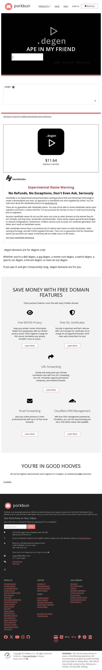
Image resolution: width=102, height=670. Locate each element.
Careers (73, 588)
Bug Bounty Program (78, 600)
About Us (73, 584)
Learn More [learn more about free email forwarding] (30, 434)
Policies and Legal (77, 593)
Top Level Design (29, 656)
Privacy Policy (75, 595)
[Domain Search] (27, 57)
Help (65, 6)
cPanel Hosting (9, 604)
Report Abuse (42, 590)
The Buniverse (42, 616)
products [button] (45, 6)
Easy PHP (7, 609)
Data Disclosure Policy (78, 597)
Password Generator (45, 602)
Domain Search (43, 598)
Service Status (42, 607)
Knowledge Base (84, 538)
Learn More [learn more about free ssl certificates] (72, 345)
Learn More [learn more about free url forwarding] (51, 390)
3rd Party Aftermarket (12, 593)
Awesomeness (75, 602)
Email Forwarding (10, 620)
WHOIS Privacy (9, 613)
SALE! (57, 6)
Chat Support (17, 561)
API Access (8, 629)
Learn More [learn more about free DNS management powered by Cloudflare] (72, 434)
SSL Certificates (9, 618)
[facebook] (6, 637)
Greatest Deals (9, 586)
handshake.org (50, 203)
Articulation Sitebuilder (12, 600)
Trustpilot (7, 482)
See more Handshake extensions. (20, 237)
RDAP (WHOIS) (42, 600)
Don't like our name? (45, 614)
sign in (75, 6)
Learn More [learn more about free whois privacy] (30, 345)
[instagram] (23, 637)
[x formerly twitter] (11, 637)
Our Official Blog (76, 586)
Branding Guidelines (78, 590)
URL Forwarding (10, 622)
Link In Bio (8, 597)
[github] (28, 637)
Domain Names (10, 584)
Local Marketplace (11, 588)
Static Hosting (9, 606)
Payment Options (43, 588)
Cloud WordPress (10, 602)
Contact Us (41, 584)
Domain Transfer (10, 624)
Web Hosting (9, 595)
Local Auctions (9, 590)
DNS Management (10, 615)
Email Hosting (9, 611)
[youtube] (17, 637)
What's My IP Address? (45, 604)
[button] (48, 552)
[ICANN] (7, 655)
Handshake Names (11, 627)
